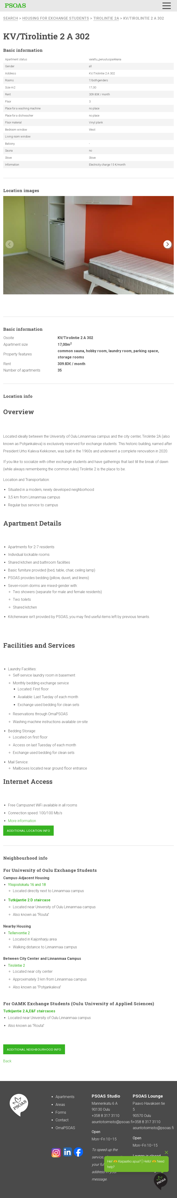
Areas (60, 1104)
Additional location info (28, 830)
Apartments (65, 1097)
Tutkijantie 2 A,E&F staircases (29, 1011)
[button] (167, 244)
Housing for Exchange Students (55, 18)
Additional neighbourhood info (34, 1049)
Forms (61, 1112)
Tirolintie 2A (106, 18)
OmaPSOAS (65, 1128)
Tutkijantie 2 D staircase (29, 900)
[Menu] (166, 5)
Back (7, 1061)
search (10, 18)
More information (22, 821)
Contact (62, 1120)
